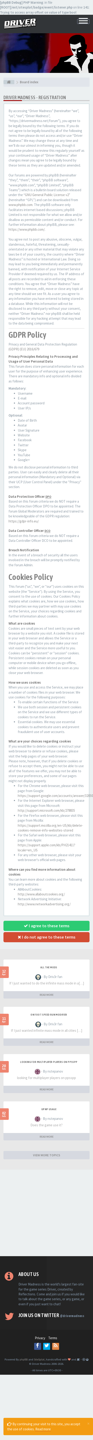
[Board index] (8, 82)
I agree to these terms (46, 925)
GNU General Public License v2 (47, 195)
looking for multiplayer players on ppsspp (48, 1062)
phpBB (24, 1359)
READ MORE (47, 994)
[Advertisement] (43, 1213)
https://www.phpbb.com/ (27, 229)
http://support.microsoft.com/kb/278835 (46, 810)
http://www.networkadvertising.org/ (44, 904)
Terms (52, 1338)
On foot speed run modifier (48, 1014)
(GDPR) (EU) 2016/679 (24, 349)
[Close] (88, 1423)
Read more (43, 1429)
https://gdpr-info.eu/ (24, 521)
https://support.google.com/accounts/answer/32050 (55, 795)
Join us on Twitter (51, 1315)
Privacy (40, 1338)
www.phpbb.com (21, 205)
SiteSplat (39, 1359)
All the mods (48, 967)
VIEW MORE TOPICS (46, 1155)
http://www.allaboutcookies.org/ (41, 894)
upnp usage (48, 1109)
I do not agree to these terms (46, 937)
